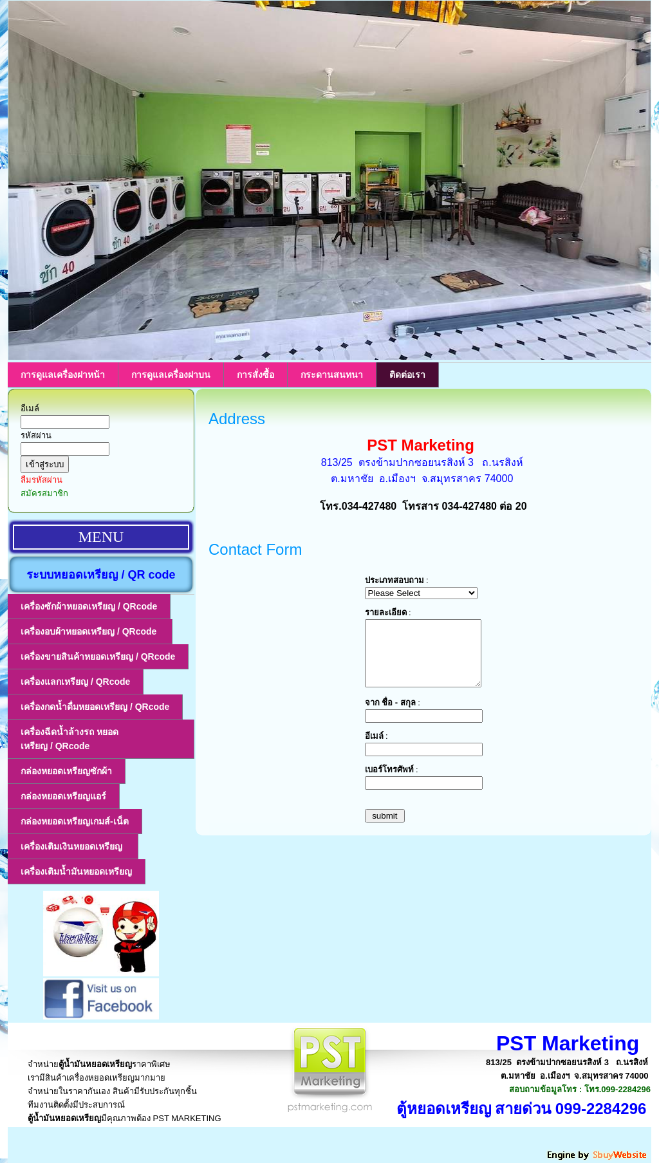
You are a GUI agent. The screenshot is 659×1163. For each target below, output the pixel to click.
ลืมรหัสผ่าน (41, 480)
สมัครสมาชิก (44, 493)
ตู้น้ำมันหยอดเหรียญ (95, 1064)
